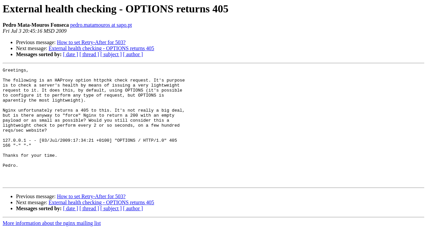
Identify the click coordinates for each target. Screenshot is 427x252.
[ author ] (133, 54)
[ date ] (70, 54)
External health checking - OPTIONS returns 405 (101, 48)
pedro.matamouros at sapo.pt (101, 25)
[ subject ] (111, 54)
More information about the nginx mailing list (52, 246)
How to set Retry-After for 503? (91, 42)
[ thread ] (89, 54)
